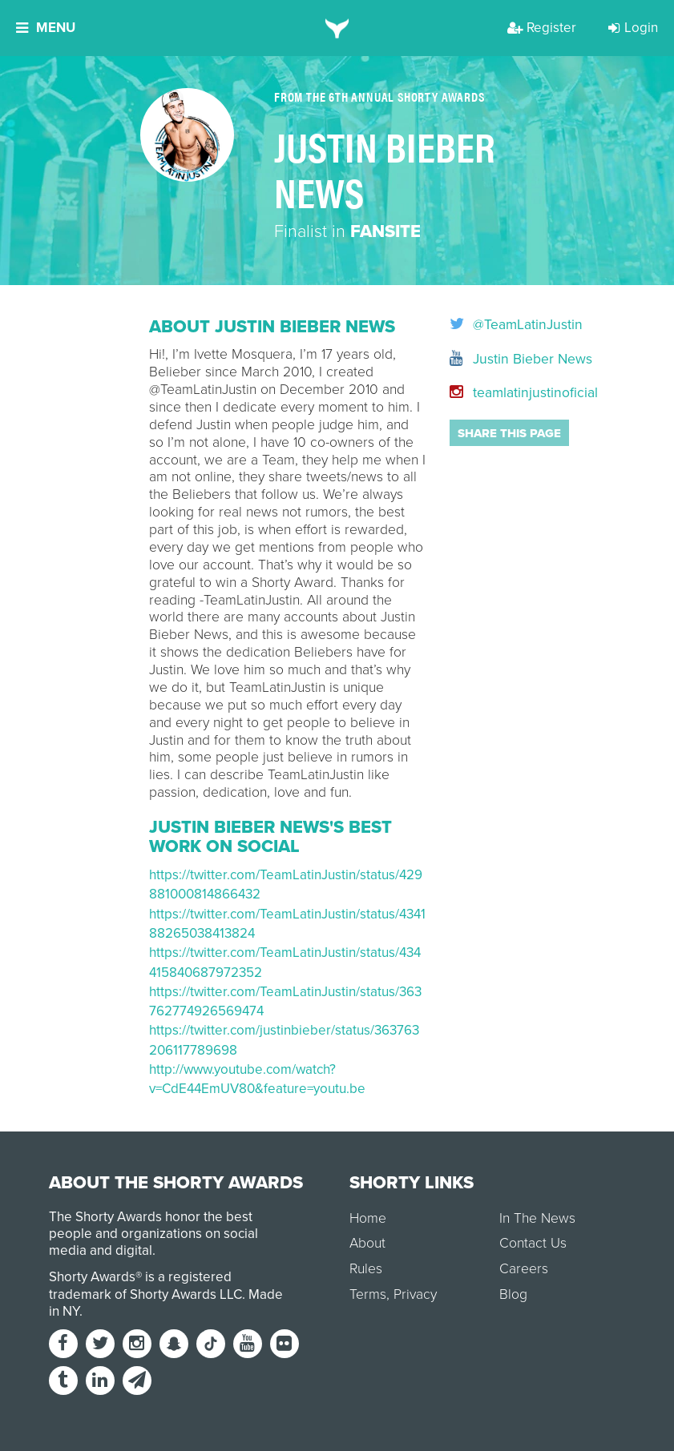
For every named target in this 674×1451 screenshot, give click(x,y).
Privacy (415, 1294)
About (367, 1243)
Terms (367, 1294)
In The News (537, 1218)
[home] (337, 28)
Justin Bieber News (488, 359)
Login (633, 27)
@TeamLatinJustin (488, 325)
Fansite (385, 231)
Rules (365, 1268)
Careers (523, 1268)
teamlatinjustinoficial (488, 392)
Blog (513, 1294)
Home (367, 1218)
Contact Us (533, 1243)
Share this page (509, 433)
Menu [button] (45, 27)
